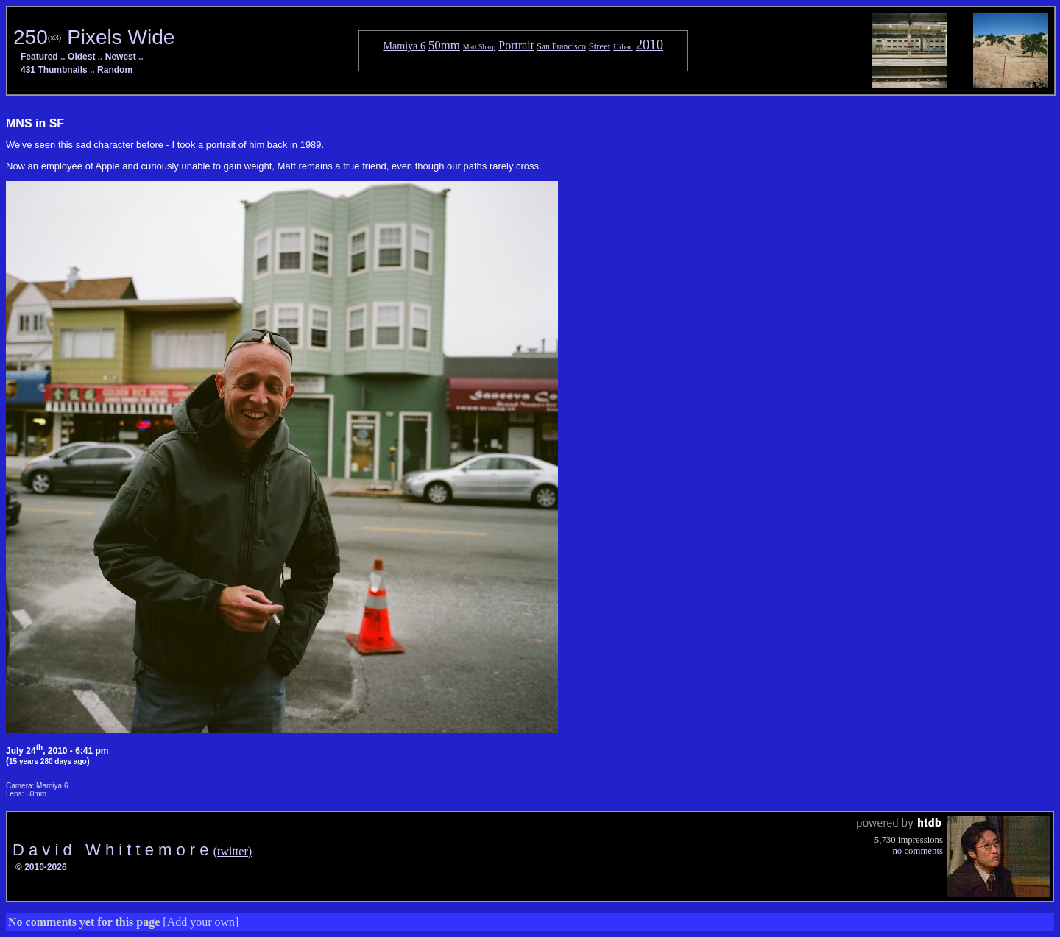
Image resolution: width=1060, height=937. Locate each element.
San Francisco (561, 46)
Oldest (81, 57)
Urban (622, 47)
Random (114, 70)
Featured (39, 57)
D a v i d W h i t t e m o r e (113, 850)
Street (600, 46)
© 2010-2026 (41, 867)
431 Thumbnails (54, 70)
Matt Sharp (479, 47)
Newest (120, 57)
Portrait (516, 45)
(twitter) (232, 851)
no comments (917, 851)
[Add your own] (201, 922)
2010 (649, 44)
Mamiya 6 (404, 46)
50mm (444, 45)
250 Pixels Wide (93, 37)
